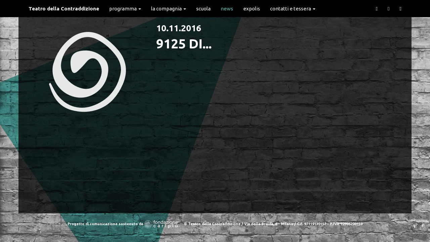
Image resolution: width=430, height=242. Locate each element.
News (227, 8)
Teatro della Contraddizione (64, 8)
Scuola (203, 8)
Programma (125, 8)
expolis (251, 8)
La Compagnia (168, 8)
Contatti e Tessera (292, 8)
